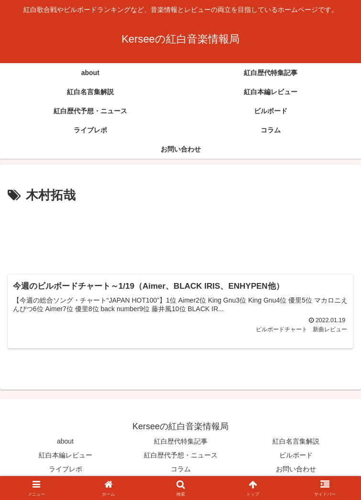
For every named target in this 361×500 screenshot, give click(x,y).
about (65, 441)
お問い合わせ (296, 469)
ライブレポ (65, 469)
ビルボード (296, 455)
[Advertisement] (180, 235)
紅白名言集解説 (296, 441)
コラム (181, 469)
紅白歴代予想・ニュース (181, 455)
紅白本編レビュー (65, 455)
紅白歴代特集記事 (181, 441)
